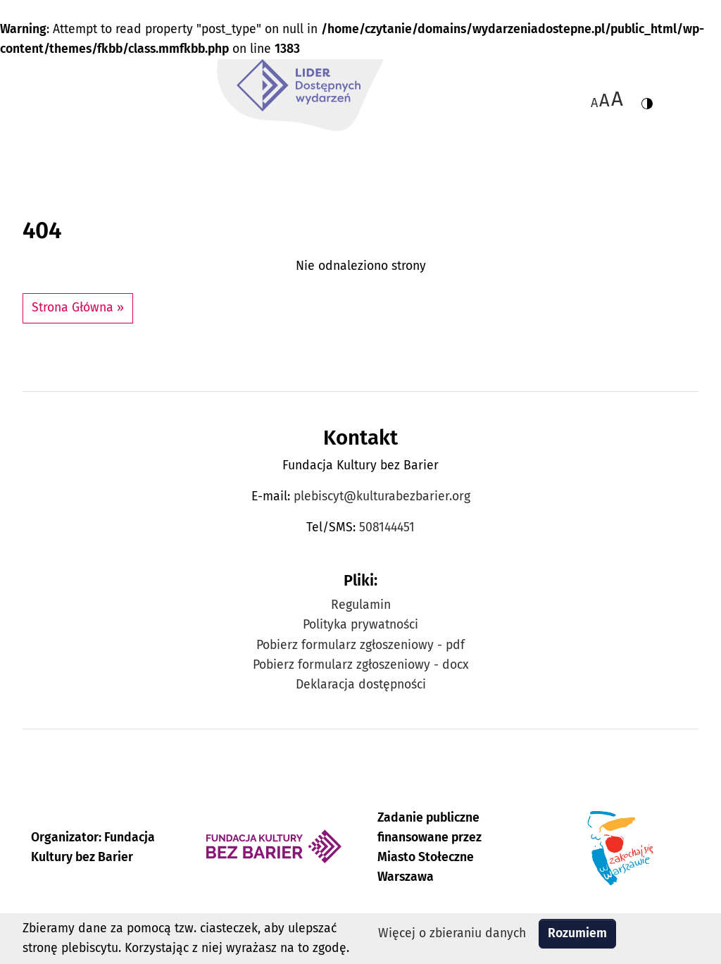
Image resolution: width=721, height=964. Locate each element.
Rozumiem (577, 933)
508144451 (387, 527)
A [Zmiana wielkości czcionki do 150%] (604, 100)
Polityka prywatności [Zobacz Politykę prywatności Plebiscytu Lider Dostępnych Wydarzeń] (360, 624)
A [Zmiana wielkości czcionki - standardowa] (594, 102)
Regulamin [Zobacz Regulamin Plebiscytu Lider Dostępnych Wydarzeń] (361, 605)
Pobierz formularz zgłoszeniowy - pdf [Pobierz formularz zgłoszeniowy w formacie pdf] (360, 645)
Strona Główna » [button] (78, 307)
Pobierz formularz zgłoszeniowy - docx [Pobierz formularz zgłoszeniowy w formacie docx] (361, 664)
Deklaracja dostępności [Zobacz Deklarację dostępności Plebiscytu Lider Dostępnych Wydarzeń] (361, 684)
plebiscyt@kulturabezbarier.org (382, 496)
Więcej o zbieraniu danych (452, 933)
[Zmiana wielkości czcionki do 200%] (617, 99)
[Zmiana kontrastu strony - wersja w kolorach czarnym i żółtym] (647, 99)
